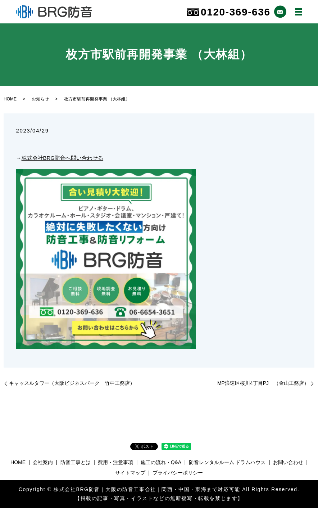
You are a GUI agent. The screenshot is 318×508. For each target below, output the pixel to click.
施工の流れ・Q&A (161, 462)
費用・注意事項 (115, 462)
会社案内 (43, 462)
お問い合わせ (288, 462)
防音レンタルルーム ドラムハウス (227, 462)
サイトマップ (130, 473)
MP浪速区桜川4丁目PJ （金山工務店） (263, 383)
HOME (10, 99)
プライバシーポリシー (178, 473)
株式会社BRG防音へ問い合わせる (63, 158)
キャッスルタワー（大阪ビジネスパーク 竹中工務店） (72, 383)
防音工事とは (75, 462)
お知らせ (40, 99)
